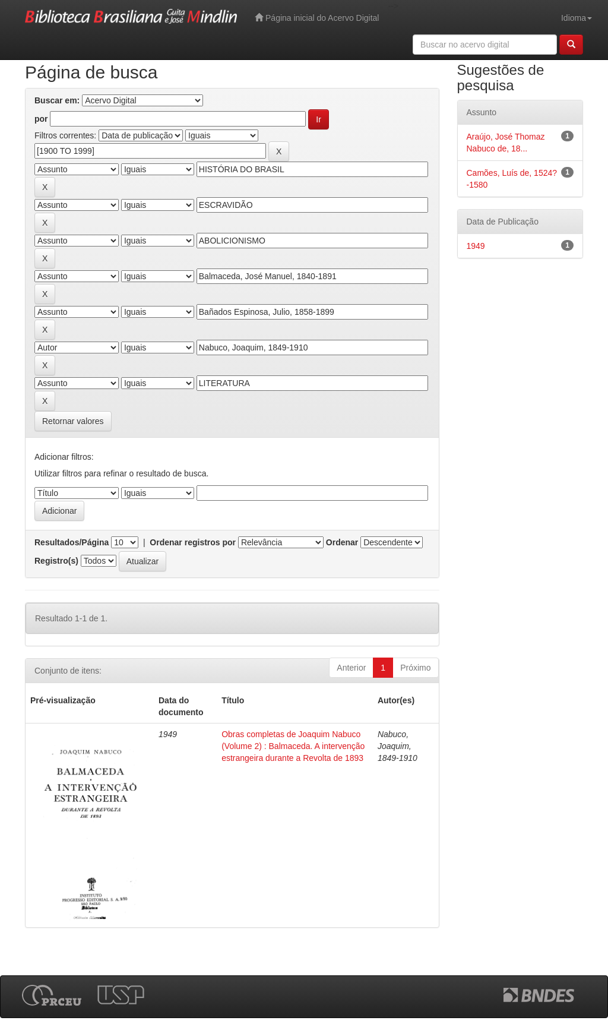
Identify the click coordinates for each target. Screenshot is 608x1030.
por (41, 119)
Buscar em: (57, 100)
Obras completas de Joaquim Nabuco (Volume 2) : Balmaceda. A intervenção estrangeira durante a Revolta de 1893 (293, 746)
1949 (476, 246)
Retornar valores (73, 421)
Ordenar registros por (193, 542)
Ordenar (342, 542)
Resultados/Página (71, 542)
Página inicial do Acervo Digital (317, 17)
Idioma (576, 18)
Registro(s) (56, 560)
